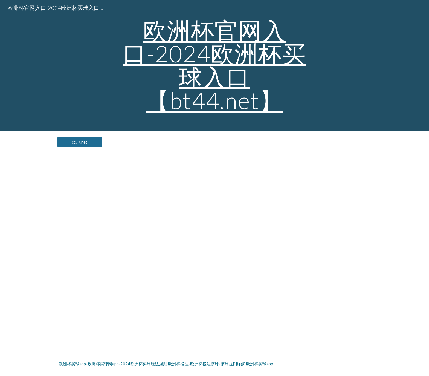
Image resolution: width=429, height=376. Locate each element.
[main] (214, 65)
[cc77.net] (79, 142)
